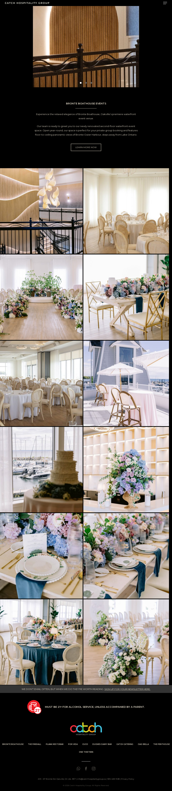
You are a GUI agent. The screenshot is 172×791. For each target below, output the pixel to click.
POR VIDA (73, 744)
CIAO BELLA (143, 744)
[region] (86, 46)
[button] (81, 83)
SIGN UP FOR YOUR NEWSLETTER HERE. (127, 689)
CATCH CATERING (124, 744)
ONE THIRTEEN (86, 752)
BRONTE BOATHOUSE (13, 744)
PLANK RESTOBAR (55, 744)
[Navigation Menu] (165, 3)
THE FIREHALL (34, 744)
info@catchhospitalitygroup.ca (91, 779)
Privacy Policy (127, 779)
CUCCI (85, 744)
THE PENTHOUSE (161, 744)
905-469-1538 (113, 779)
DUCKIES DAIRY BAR (102, 744)
